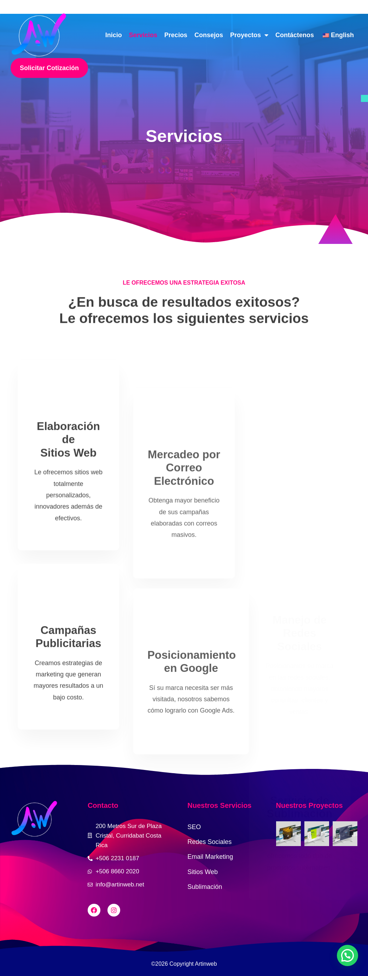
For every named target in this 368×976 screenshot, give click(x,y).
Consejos (208, 35)
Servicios (143, 35)
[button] (347, 955)
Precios (175, 35)
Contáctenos (294, 35)
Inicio (113, 35)
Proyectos (249, 35)
